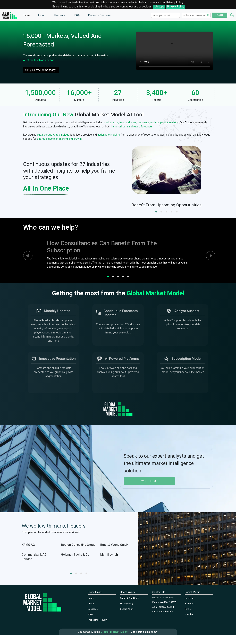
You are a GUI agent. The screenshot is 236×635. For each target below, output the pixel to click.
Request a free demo (99, 15)
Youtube (189, 614)
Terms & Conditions (129, 598)
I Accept (159, 6)
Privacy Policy (175, 6)
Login (219, 15)
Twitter (188, 609)
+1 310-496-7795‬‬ (165, 597)
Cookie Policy (126, 609)
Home (27, 15)
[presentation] (25, 255)
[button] (156, 211)
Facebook (190, 603)
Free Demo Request (97, 620)
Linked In (189, 598)
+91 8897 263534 (165, 607)
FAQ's (77, 15)
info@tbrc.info (166, 611)
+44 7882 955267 (168, 602)
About (91, 603)
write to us (149, 481)
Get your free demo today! (40, 70)
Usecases (59, 15)
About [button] (41, 15)
